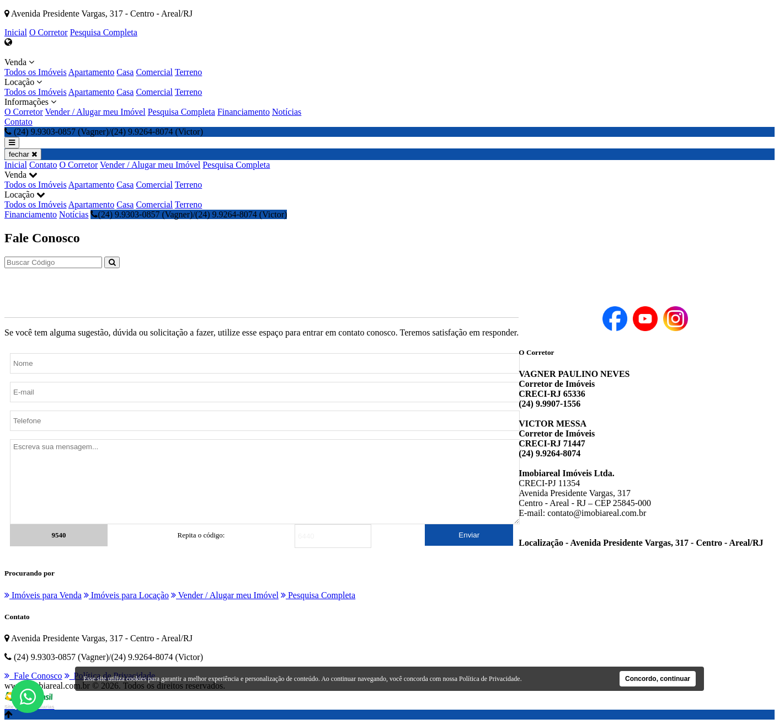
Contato (18, 121)
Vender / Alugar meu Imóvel (95, 111)
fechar (23, 154)
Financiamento (243, 111)
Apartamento (91, 72)
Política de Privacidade (489, 679)
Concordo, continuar (657, 679)
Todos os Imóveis (35, 72)
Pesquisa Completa (103, 32)
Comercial (154, 72)
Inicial (15, 32)
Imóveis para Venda (43, 595)
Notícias (286, 111)
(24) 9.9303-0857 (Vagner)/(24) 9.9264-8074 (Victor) (188, 214)
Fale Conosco (33, 675)
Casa (125, 72)
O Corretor (48, 32)
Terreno (188, 72)
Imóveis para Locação (126, 595)
